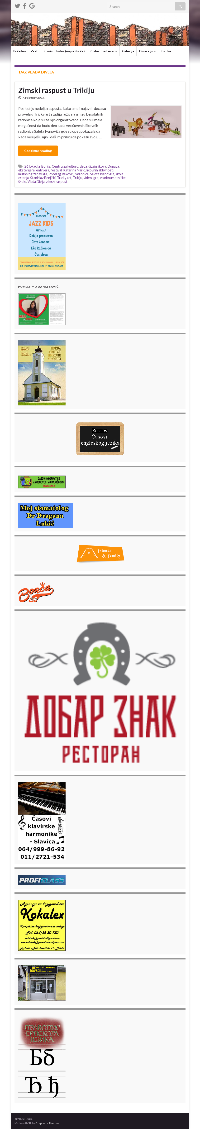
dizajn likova (97, 166)
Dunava (113, 166)
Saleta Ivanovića (102, 174)
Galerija (128, 51)
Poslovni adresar (103, 51)
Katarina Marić (74, 170)
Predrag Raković (60, 174)
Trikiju (77, 178)
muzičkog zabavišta (32, 174)
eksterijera (26, 170)
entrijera (42, 170)
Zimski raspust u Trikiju (56, 90)
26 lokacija (32, 166)
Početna (19, 51)
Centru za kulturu (65, 166)
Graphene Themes (47, 1123)
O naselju (147, 51)
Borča (45, 166)
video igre (91, 178)
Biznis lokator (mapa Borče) (64, 51)
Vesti (34, 51)
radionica (82, 174)
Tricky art (64, 178)
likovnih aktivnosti (100, 170)
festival (56, 170)
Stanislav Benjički (43, 178)
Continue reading (38, 151)
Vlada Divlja (36, 182)
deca (83, 166)
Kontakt (167, 51)
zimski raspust (56, 182)
